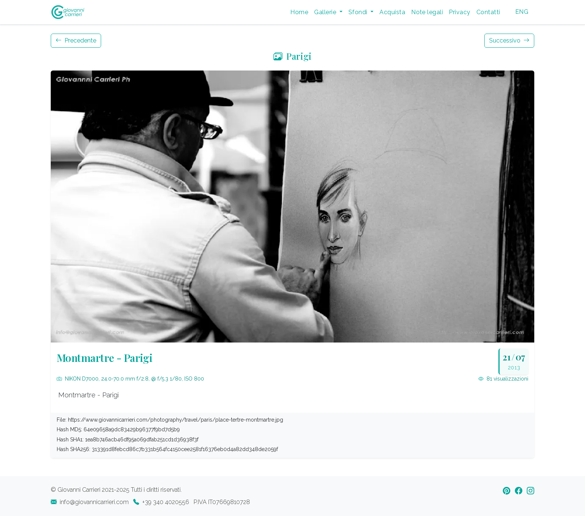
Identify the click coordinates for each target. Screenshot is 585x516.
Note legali (427, 12)
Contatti (488, 12)
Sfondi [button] (358, 12)
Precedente (76, 40)
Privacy (459, 12)
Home (299, 12)
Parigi (292, 56)
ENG (521, 11)
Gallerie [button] (326, 12)
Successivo (509, 40)
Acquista (392, 12)
